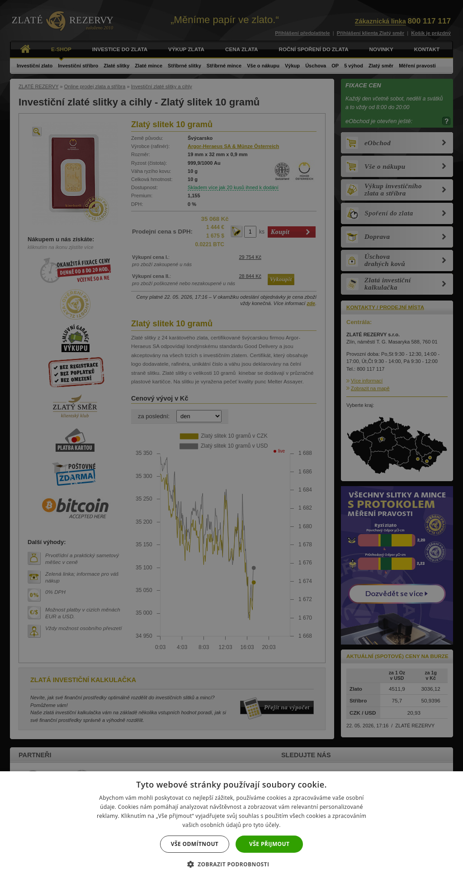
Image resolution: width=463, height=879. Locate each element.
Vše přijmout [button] (269, 844)
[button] (231, 864)
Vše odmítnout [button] (194, 844)
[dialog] (231, 439)
